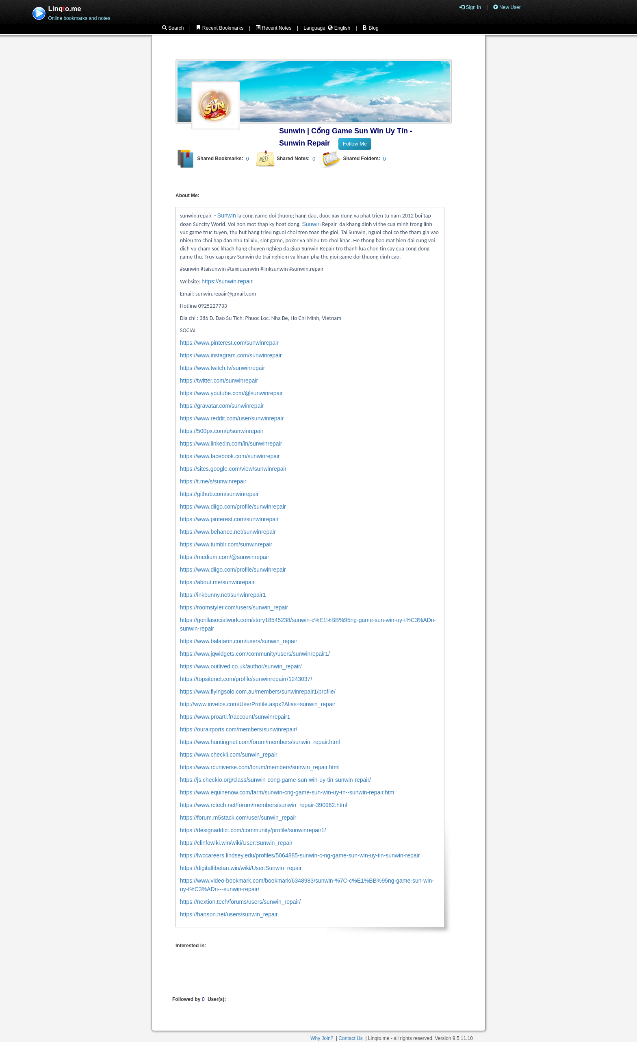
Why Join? (321, 1038)
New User (507, 7)
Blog (370, 28)
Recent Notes (273, 28)
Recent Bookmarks (219, 28)
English (339, 28)
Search (173, 28)
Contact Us (350, 1038)
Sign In (470, 7)
